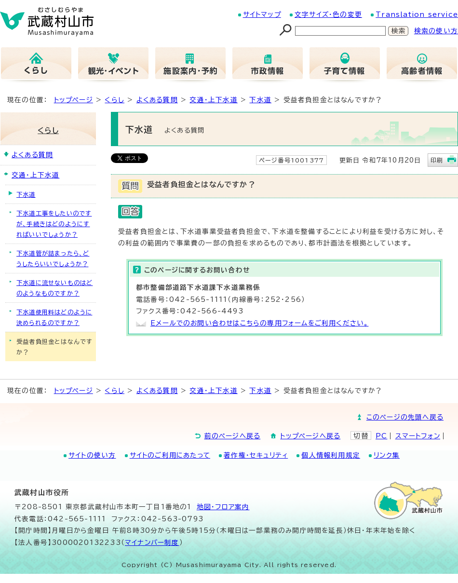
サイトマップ (262, 14)
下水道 (260, 99)
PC (381, 436)
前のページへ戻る (232, 436)
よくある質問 (157, 99)
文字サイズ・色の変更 (328, 14)
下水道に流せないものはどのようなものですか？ (54, 288)
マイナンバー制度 (152, 542)
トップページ (73, 99)
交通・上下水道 (213, 99)
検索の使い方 (436, 30)
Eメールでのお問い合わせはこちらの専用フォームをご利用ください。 (259, 323)
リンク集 (387, 455)
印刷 (437, 160)
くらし (114, 99)
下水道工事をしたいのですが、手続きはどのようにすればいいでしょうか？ (54, 223)
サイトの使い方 (92, 455)
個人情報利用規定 (330, 455)
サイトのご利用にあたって (170, 455)
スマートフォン (417, 436)
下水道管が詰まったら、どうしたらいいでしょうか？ (52, 258)
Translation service (417, 14)
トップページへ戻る (310, 436)
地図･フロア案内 (223, 506)
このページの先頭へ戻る (405, 417)
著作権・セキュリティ (256, 455)
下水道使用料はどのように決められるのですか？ (54, 317)
